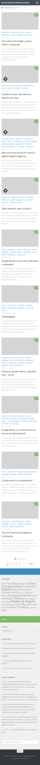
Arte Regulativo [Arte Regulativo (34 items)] (10, 583)
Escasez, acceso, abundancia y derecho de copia (19, 648)
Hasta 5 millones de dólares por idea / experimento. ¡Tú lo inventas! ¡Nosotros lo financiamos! (19, 687)
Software (20, 147)
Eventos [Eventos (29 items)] (15, 592)
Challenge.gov (8, 316)
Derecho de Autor (18, 32)
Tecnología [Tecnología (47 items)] (23, 607)
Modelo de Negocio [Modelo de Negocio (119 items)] (23, 601)
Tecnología (29, 147)
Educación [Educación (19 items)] (26, 589)
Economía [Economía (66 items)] (16, 589)
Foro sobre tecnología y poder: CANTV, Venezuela (20, 644)
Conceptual (6, 32)
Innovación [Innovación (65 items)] (14, 595)
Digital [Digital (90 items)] (5, 589)
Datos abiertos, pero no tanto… (17, 208)
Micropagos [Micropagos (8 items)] (6, 602)
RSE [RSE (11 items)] (31, 604)
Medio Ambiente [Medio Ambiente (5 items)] (29, 599)
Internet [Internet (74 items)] (26, 595)
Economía (5, 35)
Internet (30, 35)
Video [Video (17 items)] (4, 610)
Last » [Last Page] (31, 564)
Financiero (5, 200)
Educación (25, 141)
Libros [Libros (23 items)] (34, 595)
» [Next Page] (26, 564)
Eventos (13, 35)
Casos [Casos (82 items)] (32, 583)
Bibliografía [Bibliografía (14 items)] (23, 583)
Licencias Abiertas (16, 202)
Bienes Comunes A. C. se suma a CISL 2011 (18, 668)
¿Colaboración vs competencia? (17, 480)
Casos (4, 250)
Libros (34, 252)
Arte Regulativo (8, 86)
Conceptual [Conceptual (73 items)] (8, 586)
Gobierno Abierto (8, 144)
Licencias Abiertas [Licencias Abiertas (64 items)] (12, 598)
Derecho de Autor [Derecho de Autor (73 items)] (25, 586)
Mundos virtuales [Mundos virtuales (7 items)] (8, 605)
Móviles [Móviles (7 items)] (18, 605)
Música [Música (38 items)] (25, 604)
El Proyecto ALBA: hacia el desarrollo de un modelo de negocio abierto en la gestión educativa (18, 709)
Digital (28, 32)
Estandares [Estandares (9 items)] (6, 592)
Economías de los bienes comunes (15, 2)
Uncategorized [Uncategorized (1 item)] (32, 607)
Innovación (21, 35)
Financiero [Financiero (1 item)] (22, 592)
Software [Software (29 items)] (11, 607)
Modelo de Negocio (9, 147)
